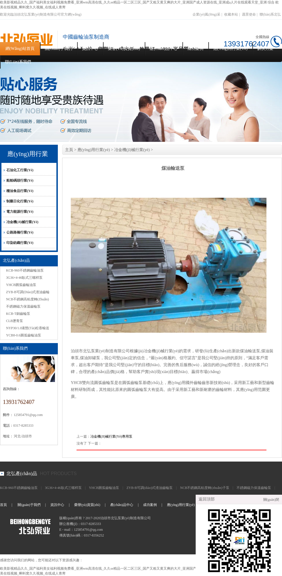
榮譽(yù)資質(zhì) (124, 48)
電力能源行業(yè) (19, 212)
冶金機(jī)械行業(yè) (22, 222)
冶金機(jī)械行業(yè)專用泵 (111, 436)
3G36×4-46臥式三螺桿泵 (24, 278)
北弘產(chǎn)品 (21, 473)
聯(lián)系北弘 (270, 14)
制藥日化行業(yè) (19, 201)
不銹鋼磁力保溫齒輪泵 (23, 306)
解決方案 (265, 48)
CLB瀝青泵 (14, 321)
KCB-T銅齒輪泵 (18, 314)
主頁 (69, 150)
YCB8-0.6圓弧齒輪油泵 (23, 335)
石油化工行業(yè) (19, 170)
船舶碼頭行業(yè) (19, 180)
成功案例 (195, 48)
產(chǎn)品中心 (164, 48)
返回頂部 (207, 499)
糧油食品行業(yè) (19, 191)
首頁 (3, 505)
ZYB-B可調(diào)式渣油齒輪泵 (150, 488)
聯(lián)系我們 (18, 62)
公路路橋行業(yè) (19, 232)
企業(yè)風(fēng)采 (206, 14)
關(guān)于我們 (59, 48)
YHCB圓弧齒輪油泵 (21, 285)
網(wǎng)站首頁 (20, 48)
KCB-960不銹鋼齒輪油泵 (25, 270)
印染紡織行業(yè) (19, 243)
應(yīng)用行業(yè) (230, 48)
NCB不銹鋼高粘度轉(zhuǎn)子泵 (204, 488)
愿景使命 (249, 14)
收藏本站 (231, 14)
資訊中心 (90, 48)
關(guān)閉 (271, 500)
